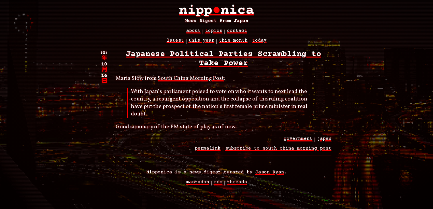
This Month (233, 43)
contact (237, 33)
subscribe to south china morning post (278, 151)
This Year (201, 43)
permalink (208, 151)
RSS (218, 185)
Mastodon (197, 185)
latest (175, 43)
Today (259, 43)
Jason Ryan (269, 175)
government (298, 141)
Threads (237, 185)
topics (213, 33)
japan (324, 141)
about (193, 33)
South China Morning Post (191, 81)
